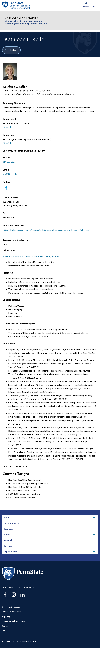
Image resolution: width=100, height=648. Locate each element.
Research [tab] (49, 540)
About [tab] (49, 517)
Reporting (6, 616)
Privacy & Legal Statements (13, 621)
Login (4, 630)
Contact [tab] (49, 545)
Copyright (6, 626)
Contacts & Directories (11, 611)
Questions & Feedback (11, 607)
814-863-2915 (9, 161)
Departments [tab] (49, 551)
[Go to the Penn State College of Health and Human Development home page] (16, 5)
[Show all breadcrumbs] (11, 50)
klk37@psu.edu (10, 174)
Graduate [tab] (49, 528)
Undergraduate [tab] (49, 523)
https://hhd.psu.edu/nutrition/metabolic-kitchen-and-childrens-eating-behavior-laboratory (47, 229)
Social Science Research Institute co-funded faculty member (31, 256)
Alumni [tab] (49, 534)
